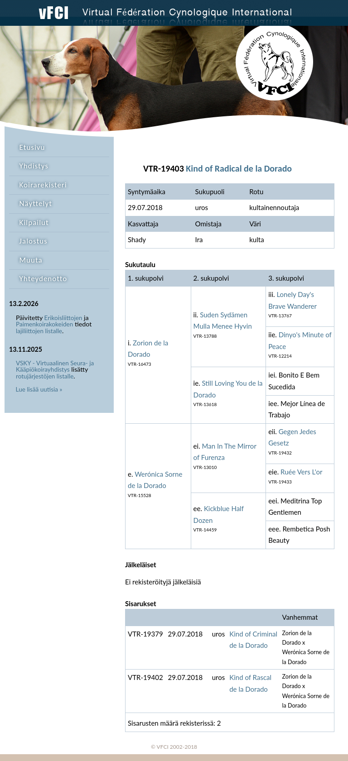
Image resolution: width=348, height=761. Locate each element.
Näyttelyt (35, 203)
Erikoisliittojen (63, 317)
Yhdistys (33, 166)
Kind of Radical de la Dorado (239, 168)
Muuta (31, 260)
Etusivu (32, 147)
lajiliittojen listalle (39, 331)
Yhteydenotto (43, 278)
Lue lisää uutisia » (39, 389)
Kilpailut (34, 222)
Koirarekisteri (43, 185)
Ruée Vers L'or (301, 472)
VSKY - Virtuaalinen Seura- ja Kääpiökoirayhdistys (55, 366)
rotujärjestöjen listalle (44, 376)
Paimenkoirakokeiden (44, 324)
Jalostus (33, 241)
